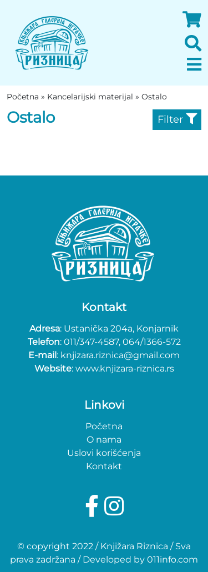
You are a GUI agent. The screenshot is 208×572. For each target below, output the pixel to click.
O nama (104, 439)
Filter (177, 119)
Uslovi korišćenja (104, 453)
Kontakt (104, 466)
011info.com (172, 559)
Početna (104, 426)
